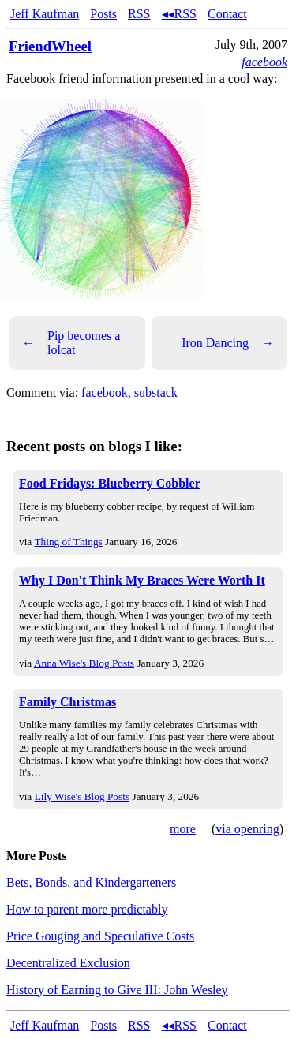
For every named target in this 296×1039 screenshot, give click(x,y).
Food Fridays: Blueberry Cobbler (109, 483)
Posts (103, 14)
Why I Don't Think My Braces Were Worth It (142, 580)
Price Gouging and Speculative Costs (100, 936)
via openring (247, 828)
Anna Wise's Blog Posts (84, 663)
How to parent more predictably (86, 909)
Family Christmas (67, 701)
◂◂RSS (179, 14)
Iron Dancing (228, 343)
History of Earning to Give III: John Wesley (117, 989)
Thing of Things (68, 542)
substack (156, 392)
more (183, 828)
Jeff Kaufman (44, 14)
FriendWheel (50, 46)
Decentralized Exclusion (68, 963)
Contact (227, 14)
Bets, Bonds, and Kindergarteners (91, 882)
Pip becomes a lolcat (71, 343)
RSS (139, 14)
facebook (264, 62)
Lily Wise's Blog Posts (82, 796)
